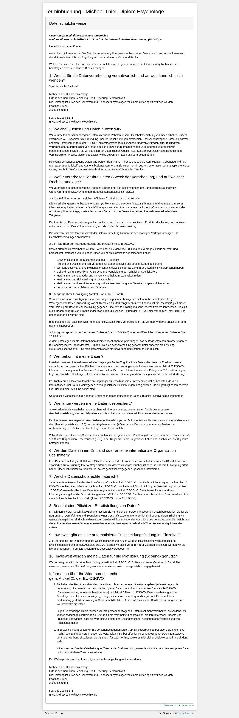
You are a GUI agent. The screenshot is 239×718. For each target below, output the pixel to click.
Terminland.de (185, 713)
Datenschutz (171, 705)
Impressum (187, 705)
